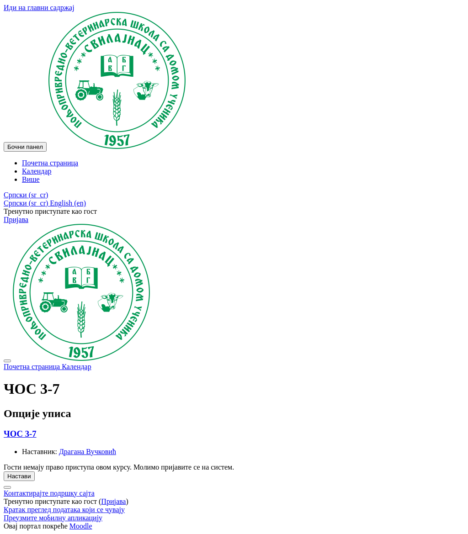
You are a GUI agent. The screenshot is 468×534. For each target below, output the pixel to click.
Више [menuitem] (31, 179)
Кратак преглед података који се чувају (64, 509)
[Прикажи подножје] (7, 487)
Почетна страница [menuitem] (50, 163)
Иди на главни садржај (39, 7)
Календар (76, 366)
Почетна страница (33, 366)
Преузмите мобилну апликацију (53, 518)
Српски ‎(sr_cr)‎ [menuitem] (27, 203)
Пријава (16, 219)
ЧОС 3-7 (20, 434)
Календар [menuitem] (37, 171)
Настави (19, 476)
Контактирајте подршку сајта (49, 493)
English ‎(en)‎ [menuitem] (68, 203)
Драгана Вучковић (87, 451)
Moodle (80, 526)
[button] (26, 195)
